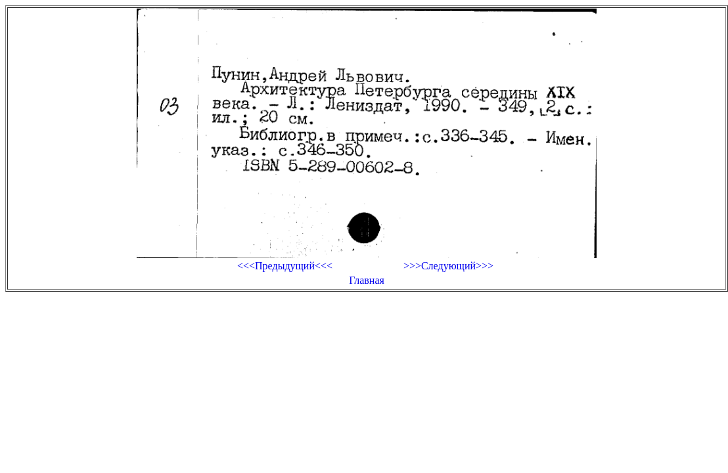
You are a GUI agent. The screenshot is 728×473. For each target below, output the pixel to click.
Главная (366, 280)
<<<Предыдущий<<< (284, 265)
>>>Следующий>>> (448, 265)
